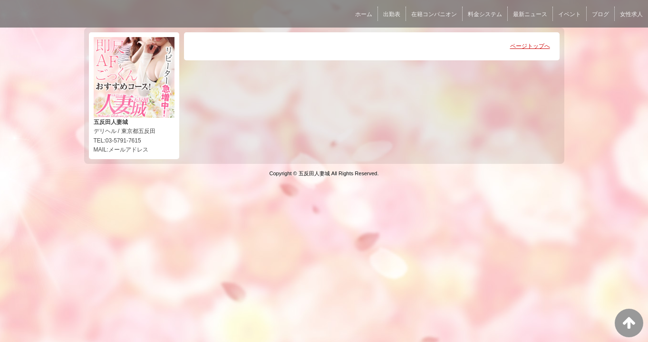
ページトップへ (530, 46)
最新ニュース (530, 14)
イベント (569, 14)
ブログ (600, 14)
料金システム (485, 14)
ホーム (363, 14)
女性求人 (631, 14)
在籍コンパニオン (434, 14)
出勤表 (391, 14)
